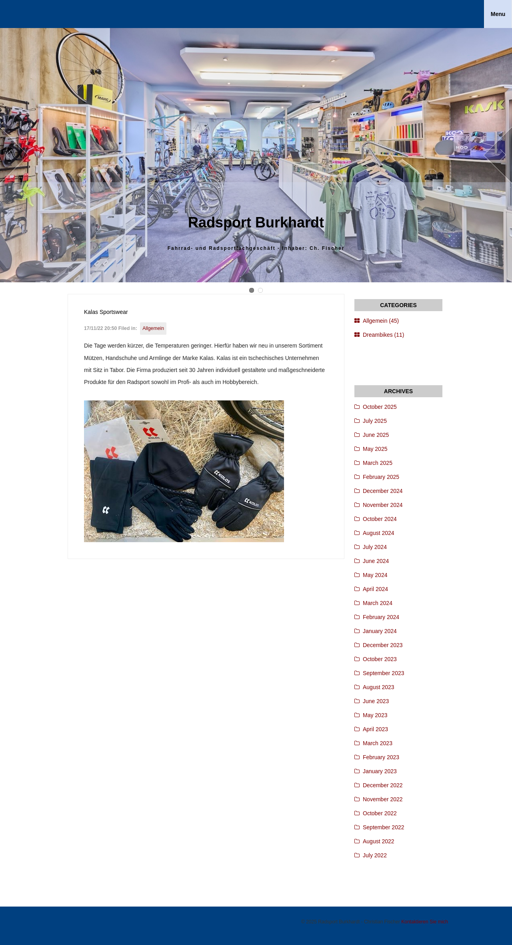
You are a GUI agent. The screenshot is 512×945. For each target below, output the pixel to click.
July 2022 (375, 855)
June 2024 (376, 561)
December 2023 (383, 645)
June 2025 (376, 435)
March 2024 (377, 603)
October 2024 (380, 519)
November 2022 (383, 799)
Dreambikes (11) (383, 335)
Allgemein (153, 328)
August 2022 (378, 841)
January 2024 (380, 631)
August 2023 (378, 687)
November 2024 (383, 505)
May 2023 (375, 715)
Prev (14, 155)
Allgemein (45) (381, 321)
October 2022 (380, 813)
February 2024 (381, 617)
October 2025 (380, 407)
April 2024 (375, 589)
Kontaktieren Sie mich (424, 922)
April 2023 (375, 729)
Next (498, 155)
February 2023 (381, 757)
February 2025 (381, 477)
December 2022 (383, 785)
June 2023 (376, 701)
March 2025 (377, 463)
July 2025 (375, 421)
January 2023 (380, 771)
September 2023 (383, 673)
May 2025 (375, 449)
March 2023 (377, 743)
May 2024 (375, 575)
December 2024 (383, 491)
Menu (498, 14)
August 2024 (378, 533)
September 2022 (383, 827)
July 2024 (375, 547)
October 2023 (380, 659)
